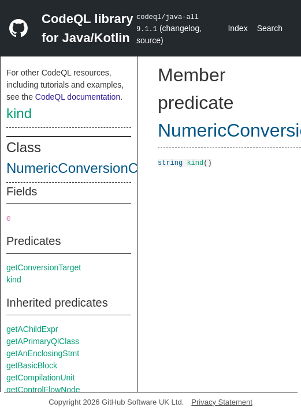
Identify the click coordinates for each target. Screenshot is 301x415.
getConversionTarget (43, 267)
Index (237, 28)
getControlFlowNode (43, 389)
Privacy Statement (221, 402)
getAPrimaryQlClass (42, 341)
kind (19, 113)
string (170, 162)
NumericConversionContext (91, 168)
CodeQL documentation (77, 96)
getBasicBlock (31, 365)
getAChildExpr (32, 329)
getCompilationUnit (40, 377)
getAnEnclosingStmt (42, 353)
